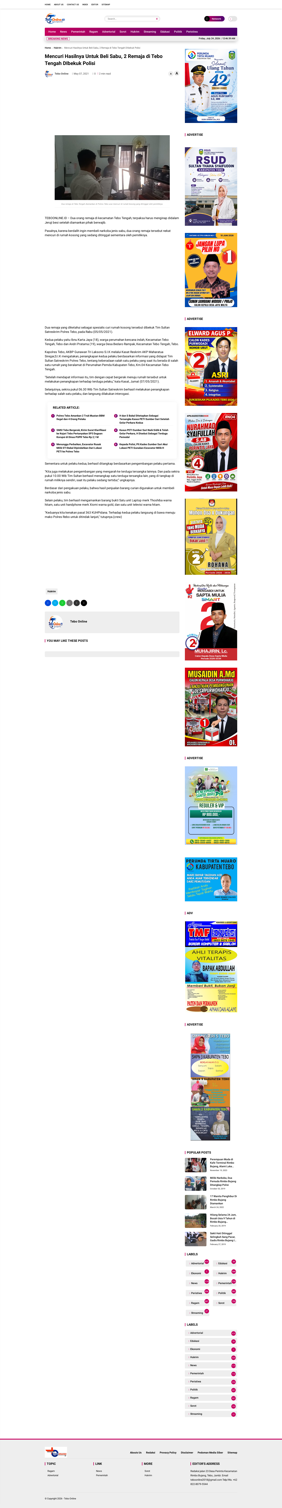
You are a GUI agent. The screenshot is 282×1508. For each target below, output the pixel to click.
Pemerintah (78, 31)
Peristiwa (192, 31)
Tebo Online (70, 1498)
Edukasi (165, 31)
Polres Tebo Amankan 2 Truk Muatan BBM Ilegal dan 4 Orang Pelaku (80, 417)
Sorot (123, 31)
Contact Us (73, 4)
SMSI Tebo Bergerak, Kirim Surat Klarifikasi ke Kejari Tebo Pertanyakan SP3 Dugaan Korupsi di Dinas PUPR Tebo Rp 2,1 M (81, 434)
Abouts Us (136, 1452)
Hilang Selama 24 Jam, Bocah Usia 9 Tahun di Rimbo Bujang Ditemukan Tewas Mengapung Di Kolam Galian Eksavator (223, 1218)
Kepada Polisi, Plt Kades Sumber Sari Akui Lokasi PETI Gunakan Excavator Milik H (143, 446)
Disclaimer (187, 1452)
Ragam (93, 31)
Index (85, 4)
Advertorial (108, 31)
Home (48, 4)
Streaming (150, 31)
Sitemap (106, 4)
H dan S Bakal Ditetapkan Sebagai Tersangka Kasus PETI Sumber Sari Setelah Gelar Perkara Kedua (144, 419)
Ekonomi (200, 1272)
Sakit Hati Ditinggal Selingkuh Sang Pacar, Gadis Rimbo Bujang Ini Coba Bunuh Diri (223, 1237)
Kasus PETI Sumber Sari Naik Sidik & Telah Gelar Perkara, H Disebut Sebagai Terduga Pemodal (143, 434)
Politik (178, 31)
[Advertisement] (112, 106)
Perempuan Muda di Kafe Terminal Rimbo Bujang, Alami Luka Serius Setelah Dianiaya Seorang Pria (223, 1163)
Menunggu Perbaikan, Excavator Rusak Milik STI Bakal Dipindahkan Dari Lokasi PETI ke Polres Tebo (79, 448)
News (63, 31)
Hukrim (135, 31)
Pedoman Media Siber (210, 1452)
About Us (58, 4)
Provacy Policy (168, 1452)
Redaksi (150, 1452)
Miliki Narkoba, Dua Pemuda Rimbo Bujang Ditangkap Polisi (223, 1181)
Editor (94, 4)
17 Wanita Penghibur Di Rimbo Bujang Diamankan (223, 1200)
